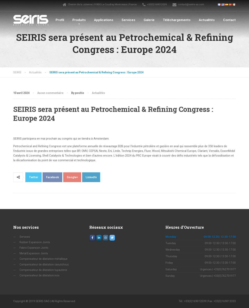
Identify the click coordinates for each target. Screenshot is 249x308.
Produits (79, 20)
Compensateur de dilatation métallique (44, 258)
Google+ (72, 177)
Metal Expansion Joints (34, 253)
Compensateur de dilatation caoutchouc (44, 264)
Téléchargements (176, 20)
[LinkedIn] (99, 238)
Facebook (52, 177)
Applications (103, 20)
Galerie (149, 20)
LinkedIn (91, 177)
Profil (60, 20)
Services (128, 20)
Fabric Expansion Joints (34, 247)
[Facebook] (92, 238)
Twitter (33, 177)
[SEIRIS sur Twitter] (112, 238)
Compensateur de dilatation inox (40, 275)
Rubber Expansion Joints (35, 242)
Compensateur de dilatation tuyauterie (43, 270)
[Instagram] (105, 238)
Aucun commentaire (50, 92)
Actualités (207, 20)
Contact (229, 20)
